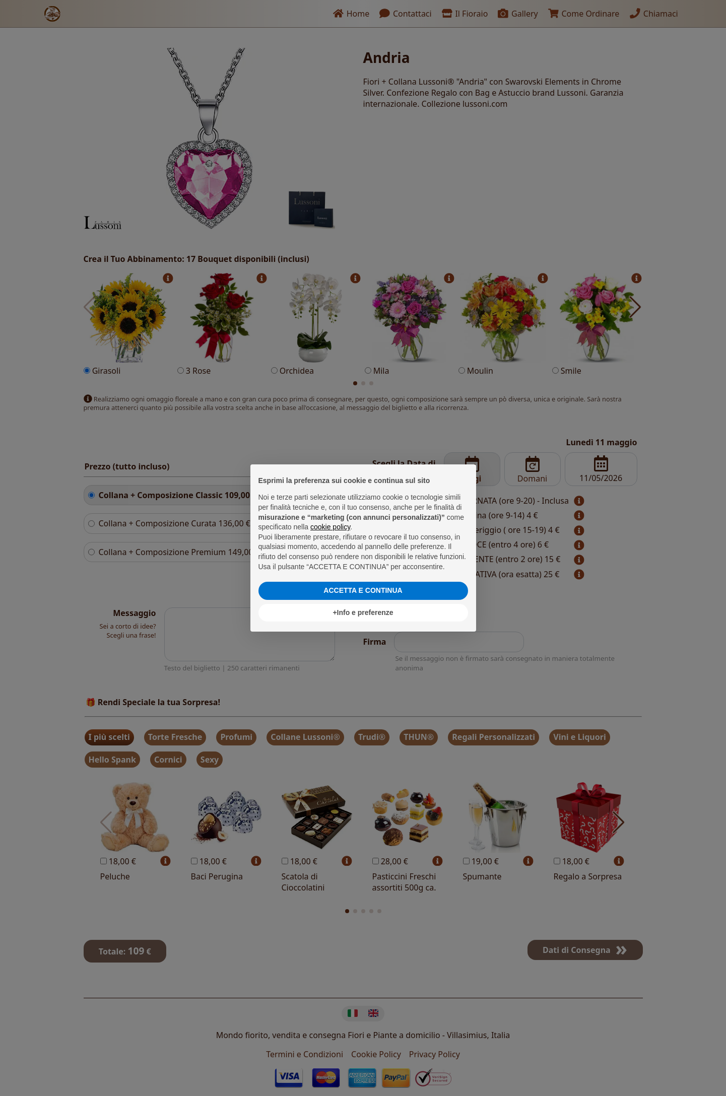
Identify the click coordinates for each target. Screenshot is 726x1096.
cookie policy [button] (330, 527)
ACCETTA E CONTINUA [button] (362, 590)
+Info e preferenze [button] (363, 612)
